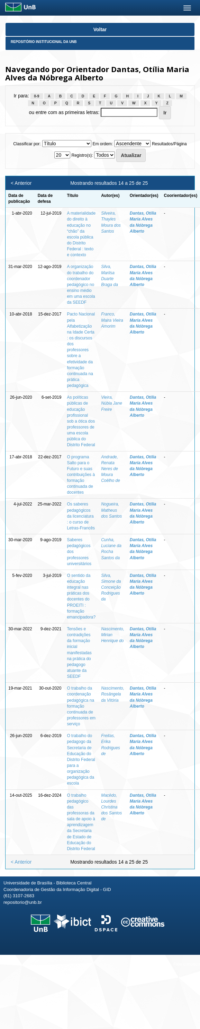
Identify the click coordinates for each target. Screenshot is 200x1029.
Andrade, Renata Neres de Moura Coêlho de (110, 469)
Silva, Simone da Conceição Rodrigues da (111, 587)
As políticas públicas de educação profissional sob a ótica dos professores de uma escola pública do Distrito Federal (81, 421)
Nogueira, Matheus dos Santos (111, 510)
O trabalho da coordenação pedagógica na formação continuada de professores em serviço (81, 706)
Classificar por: (26, 143)
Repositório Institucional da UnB (44, 42)
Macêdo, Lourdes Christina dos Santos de (111, 807)
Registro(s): (82, 155)
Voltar (100, 29)
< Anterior (21, 183)
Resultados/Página (169, 143)
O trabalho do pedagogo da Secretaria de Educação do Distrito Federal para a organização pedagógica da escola (81, 759)
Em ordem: (102, 143)
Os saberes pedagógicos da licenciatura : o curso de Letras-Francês (81, 516)
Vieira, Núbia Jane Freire (111, 403)
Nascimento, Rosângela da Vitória (112, 694)
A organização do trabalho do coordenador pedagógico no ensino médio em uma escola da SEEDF (81, 284)
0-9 (36, 96)
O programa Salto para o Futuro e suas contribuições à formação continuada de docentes (81, 475)
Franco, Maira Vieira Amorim (112, 320)
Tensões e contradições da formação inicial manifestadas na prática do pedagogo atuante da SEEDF (79, 652)
